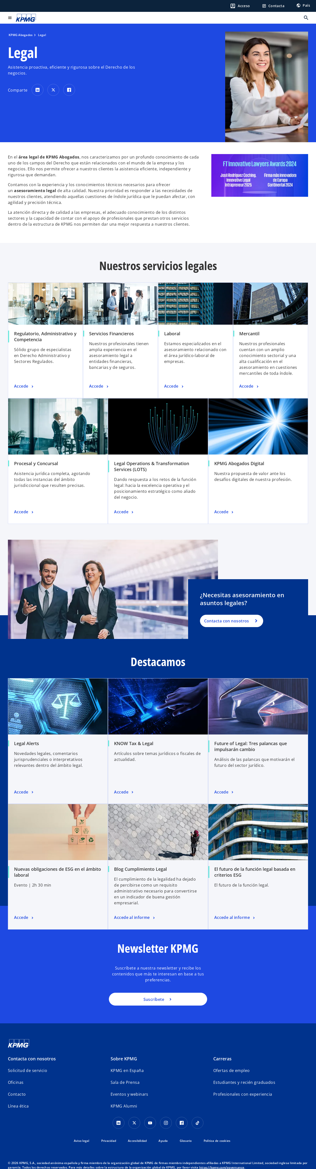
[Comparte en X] (53, 90)
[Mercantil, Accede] (249, 386)
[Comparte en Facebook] (69, 90)
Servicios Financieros (111, 334)
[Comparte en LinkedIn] (37, 90)
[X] (134, 1123)
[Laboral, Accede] (174, 386)
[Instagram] (166, 1123)
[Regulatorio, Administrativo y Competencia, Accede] (24, 386)
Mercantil (249, 334)
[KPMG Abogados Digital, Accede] (224, 512)
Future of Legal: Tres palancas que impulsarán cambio (250, 746)
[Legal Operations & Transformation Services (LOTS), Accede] (124, 512)
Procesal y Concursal (36, 463)
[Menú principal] (10, 18)
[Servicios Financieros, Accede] (99, 386)
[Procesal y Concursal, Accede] (24, 512)
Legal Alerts (26, 743)
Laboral (172, 334)
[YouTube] (150, 1123)
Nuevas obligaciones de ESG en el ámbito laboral (57, 872)
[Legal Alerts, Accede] (24, 792)
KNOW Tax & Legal (133, 743)
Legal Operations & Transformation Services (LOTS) (151, 466)
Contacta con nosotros (226, 621)
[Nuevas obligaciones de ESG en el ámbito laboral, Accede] (24, 917)
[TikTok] (197, 1123)
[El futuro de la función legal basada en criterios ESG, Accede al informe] (235, 917)
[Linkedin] (118, 1123)
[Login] (240, 6)
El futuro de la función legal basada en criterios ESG (254, 872)
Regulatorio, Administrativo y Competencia (45, 336)
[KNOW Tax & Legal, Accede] (124, 792)
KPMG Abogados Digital (239, 463)
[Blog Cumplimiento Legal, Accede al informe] (135, 917)
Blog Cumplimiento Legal (140, 869)
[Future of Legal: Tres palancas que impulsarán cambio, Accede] (224, 792)
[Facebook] (182, 1123)
